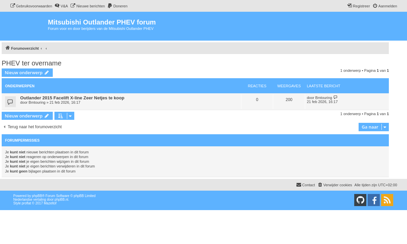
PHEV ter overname (32, 63)
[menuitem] (31, 6)
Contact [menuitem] (305, 184)
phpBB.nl (61, 199)
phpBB (37, 196)
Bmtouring (37, 102)
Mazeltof (50, 203)
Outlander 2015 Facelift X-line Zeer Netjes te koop (72, 97)
